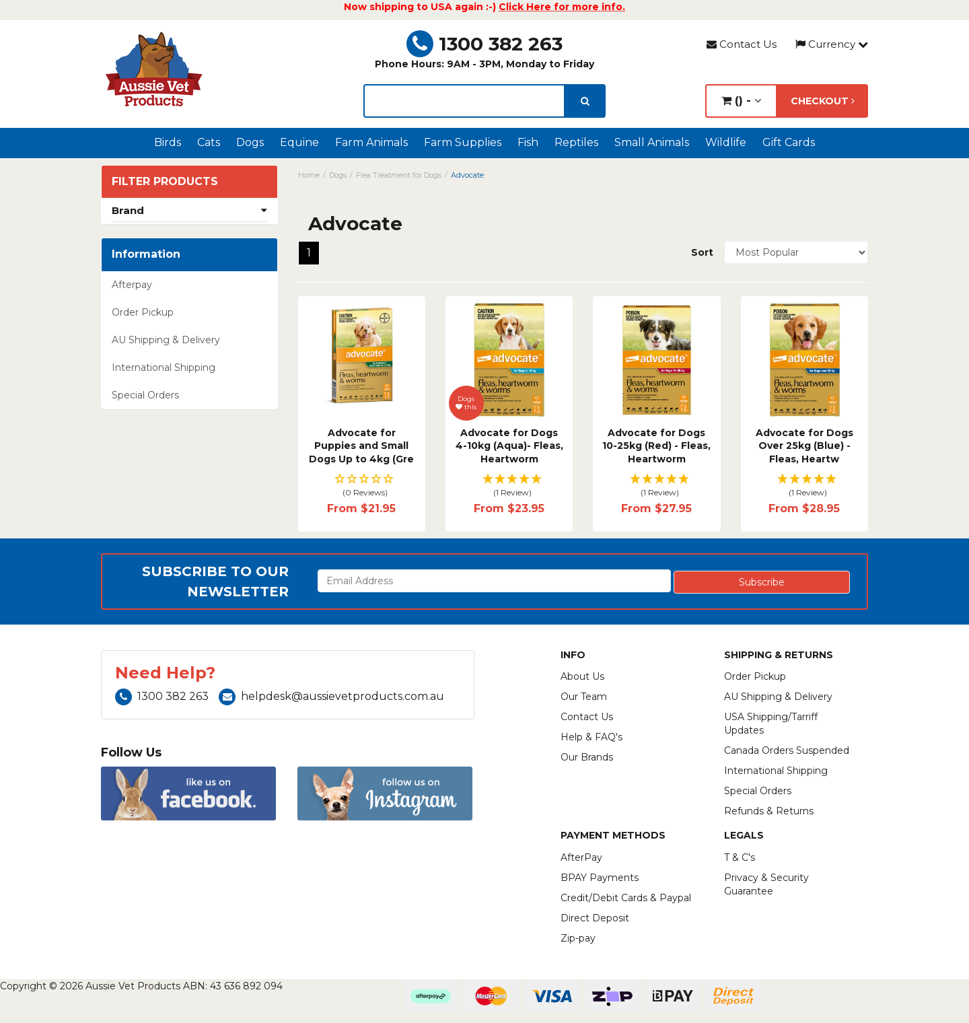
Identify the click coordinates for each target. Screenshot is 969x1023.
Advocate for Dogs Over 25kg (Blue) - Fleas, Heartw (804, 446)
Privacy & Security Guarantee (766, 884)
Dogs (250, 142)
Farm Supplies (462, 142)
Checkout (823, 101)
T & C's (739, 857)
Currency (831, 44)
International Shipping (163, 367)
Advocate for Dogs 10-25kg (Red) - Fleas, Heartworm (656, 446)
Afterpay (132, 285)
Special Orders (145, 395)
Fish (527, 142)
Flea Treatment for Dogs (398, 175)
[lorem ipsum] (464, 101)
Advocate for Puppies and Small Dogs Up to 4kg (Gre (361, 446)
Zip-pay (578, 938)
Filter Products (165, 182)
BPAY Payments (600, 878)
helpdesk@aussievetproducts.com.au (331, 696)
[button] (362, 486)
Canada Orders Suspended (786, 750)
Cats (208, 142)
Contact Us (742, 44)
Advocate (467, 175)
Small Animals (651, 142)
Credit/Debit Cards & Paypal (626, 898)
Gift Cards (788, 142)
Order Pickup (143, 312)
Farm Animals (371, 142)
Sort (702, 252)
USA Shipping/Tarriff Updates (771, 723)
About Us (582, 676)
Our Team (584, 697)
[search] (585, 101)
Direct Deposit (595, 918)
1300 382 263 (484, 43)
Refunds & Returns (769, 811)
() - (741, 100)
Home (309, 175)
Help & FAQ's (591, 737)
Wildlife (725, 142)
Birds (167, 142)
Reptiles (576, 142)
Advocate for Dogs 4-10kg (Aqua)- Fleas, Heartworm (509, 446)
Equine (299, 142)
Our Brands (587, 757)
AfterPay (581, 857)
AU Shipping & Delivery (166, 340)
